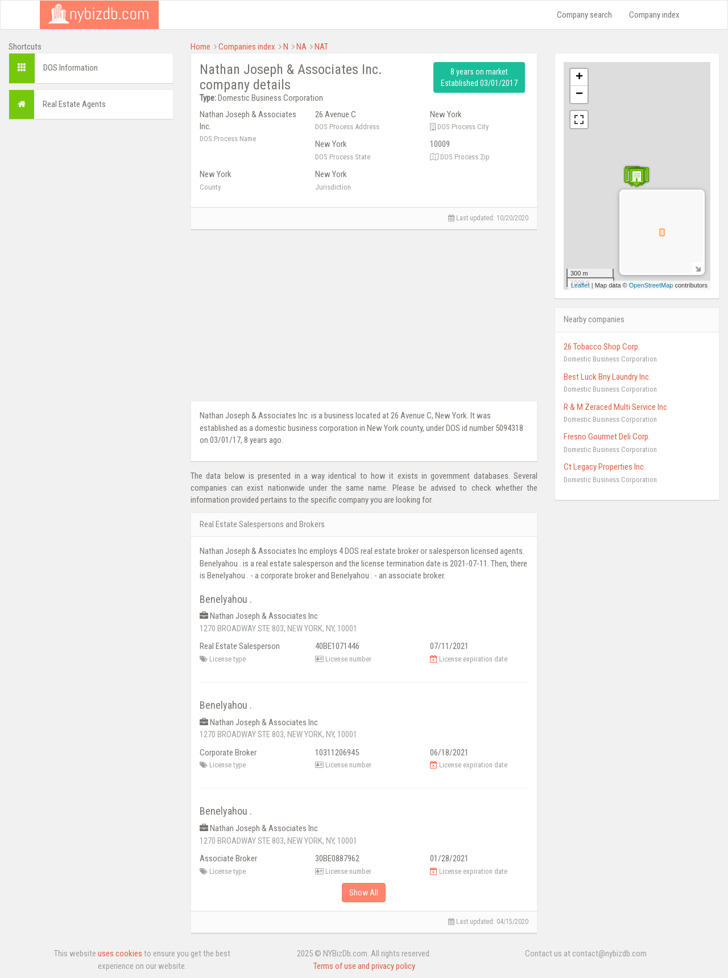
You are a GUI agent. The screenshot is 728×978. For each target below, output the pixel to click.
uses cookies (120, 953)
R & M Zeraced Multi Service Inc (615, 407)
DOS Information (70, 68)
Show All (363, 892)
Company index (654, 15)
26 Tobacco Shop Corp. (602, 347)
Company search (584, 15)
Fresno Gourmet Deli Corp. (607, 437)
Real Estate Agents (74, 104)
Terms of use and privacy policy (364, 966)
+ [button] (579, 77)
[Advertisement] (91, 299)
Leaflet (580, 285)
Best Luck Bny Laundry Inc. (607, 377)
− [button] (579, 94)
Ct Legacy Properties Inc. (605, 467)
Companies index (246, 47)
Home (200, 47)
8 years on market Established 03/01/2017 (479, 77)
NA (301, 47)
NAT (321, 47)
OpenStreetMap (651, 285)
